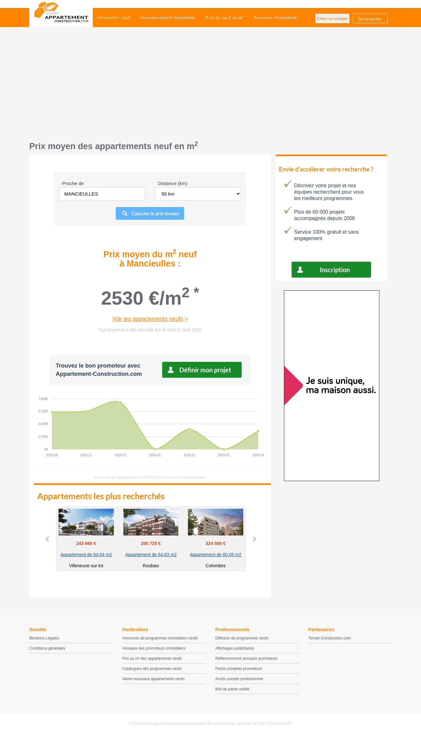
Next (254, 539)
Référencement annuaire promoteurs (246, 658)
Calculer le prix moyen (155, 213)
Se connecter (370, 18)
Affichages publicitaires (234, 648)
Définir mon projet (205, 370)
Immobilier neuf (114, 17)
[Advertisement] (210, 87)
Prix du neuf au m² (225, 17)
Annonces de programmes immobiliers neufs (160, 638)
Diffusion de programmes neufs (241, 638)
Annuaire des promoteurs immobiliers (154, 648)
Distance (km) (173, 183)
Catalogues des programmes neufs (152, 668)
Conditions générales (47, 648)
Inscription (335, 269)
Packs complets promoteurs (238, 668)
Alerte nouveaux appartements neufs (153, 679)
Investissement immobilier (168, 17)
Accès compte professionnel (239, 679)
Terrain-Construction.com (329, 638)
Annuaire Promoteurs (276, 17)
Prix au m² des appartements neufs (152, 658)
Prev (48, 539)
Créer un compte (332, 18)
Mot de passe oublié (232, 689)
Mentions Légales (44, 638)
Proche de (73, 183)
